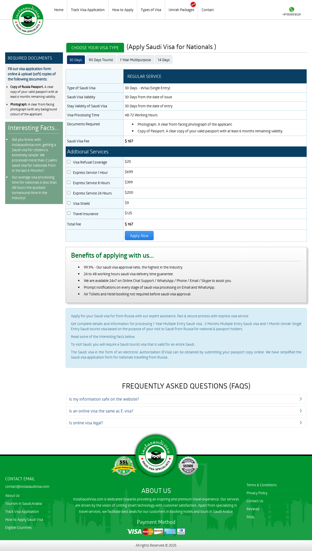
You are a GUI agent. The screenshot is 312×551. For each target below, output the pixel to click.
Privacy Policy (257, 492)
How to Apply (122, 9)
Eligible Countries (18, 527)
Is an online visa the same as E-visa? (101, 411)
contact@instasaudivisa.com (27, 486)
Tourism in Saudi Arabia (23, 503)
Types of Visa (151, 9)
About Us (12, 495)
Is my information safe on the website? (104, 399)
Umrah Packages (181, 9)
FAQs (250, 516)
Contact (208, 9)
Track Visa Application (88, 9)
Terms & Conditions (262, 484)
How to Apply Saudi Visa (24, 519)
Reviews (253, 508)
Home (58, 9)
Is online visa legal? (86, 422)
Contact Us (255, 500)
